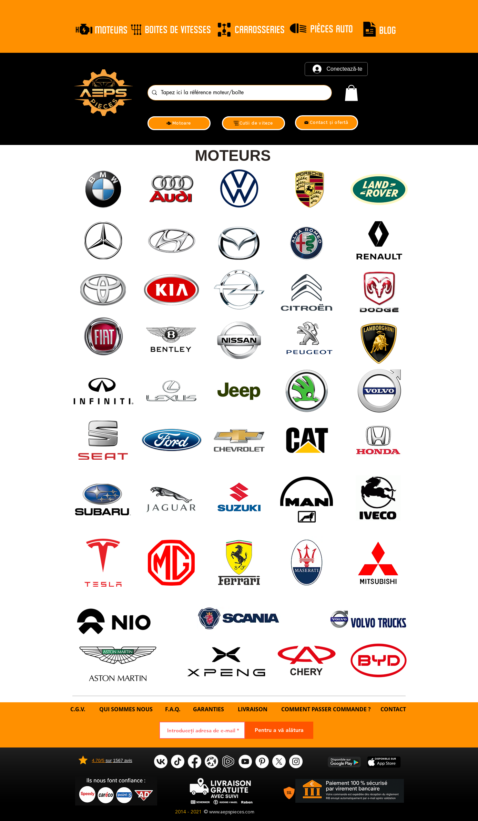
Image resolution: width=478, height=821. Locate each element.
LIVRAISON (252, 709)
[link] (351, 93)
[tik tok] (177, 761)
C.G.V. (77, 709)
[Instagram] (296, 761)
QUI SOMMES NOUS (126, 709)
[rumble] (228, 761)
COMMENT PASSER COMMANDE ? (326, 709)
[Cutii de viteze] (253, 123)
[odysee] (211, 761)
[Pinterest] (262, 761)
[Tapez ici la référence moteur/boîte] (239, 92)
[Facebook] (194, 761)
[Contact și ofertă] (326, 122)
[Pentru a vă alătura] (279, 730)
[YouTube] (245, 761)
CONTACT (393, 709)
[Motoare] (179, 123)
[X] (279, 761)
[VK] (160, 761)
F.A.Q (172, 709)
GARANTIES (208, 709)
